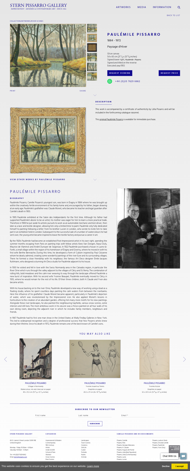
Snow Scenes (50, 457)
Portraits (84, 452)
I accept (180, 466)
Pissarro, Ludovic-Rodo (159, 440)
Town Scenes (85, 443)
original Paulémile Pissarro (111, 119)
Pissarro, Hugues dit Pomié (125, 450)
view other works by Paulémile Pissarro (37, 179)
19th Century (50, 445)
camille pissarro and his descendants (135, 434)
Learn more (93, 466)
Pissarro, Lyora (121, 457)
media (141, 7)
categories (51, 434)
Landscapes (85, 440)
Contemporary (50, 443)
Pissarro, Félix (121, 443)
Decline (166, 466)
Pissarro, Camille (122, 440)
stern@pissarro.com (20, 457)
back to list (173, 15)
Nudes (83, 455)
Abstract (48, 455)
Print (13, 91)
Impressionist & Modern (53, 440)
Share (83, 91)
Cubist (83, 450)
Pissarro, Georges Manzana (125, 445)
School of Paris (50, 452)
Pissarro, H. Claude (123, 447)
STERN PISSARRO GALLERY (21, 434)
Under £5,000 (50, 450)
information (162, 7)
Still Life (83, 447)
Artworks (123, 7)
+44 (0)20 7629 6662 (127, 81)
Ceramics (84, 445)
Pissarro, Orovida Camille (160, 443)
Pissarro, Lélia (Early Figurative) (126, 452)
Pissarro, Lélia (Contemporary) (126, 455)
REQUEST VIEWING (119, 73)
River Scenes (37, 21)
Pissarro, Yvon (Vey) (158, 447)
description (103, 101)
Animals (83, 457)
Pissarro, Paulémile (158, 445)
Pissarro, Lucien (122, 459)
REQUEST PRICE (169, 73)
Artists (48, 447)
